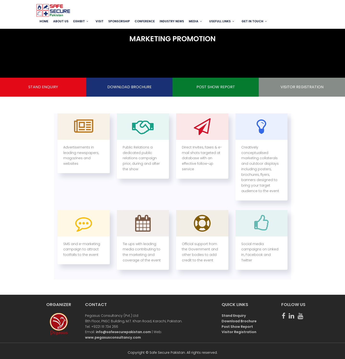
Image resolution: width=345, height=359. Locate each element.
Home (44, 21)
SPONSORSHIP (119, 21)
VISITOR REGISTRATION (302, 87)
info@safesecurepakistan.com (123, 332)
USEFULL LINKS (220, 21)
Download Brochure (239, 321)
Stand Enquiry (234, 315)
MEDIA (193, 21)
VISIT (100, 21)
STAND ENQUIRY (43, 87)
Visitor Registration (239, 332)
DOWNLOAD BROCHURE (129, 87)
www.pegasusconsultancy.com (113, 337)
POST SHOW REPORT (215, 87)
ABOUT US (61, 21)
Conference (145, 21)
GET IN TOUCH (252, 21)
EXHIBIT (79, 21)
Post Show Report (237, 326)
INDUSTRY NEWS (172, 21)
